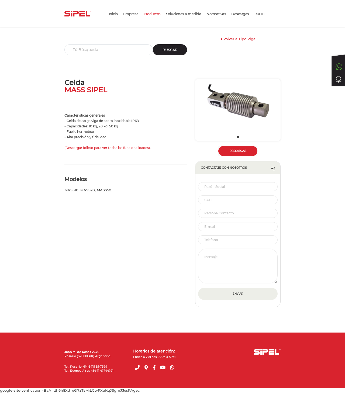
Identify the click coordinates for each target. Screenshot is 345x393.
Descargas (240, 14)
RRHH (259, 14)
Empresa (131, 14)
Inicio (113, 14)
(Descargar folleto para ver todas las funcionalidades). (107, 148)
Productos (152, 14)
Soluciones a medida (183, 14)
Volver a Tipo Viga (238, 39)
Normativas (216, 14)
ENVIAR (238, 294)
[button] (238, 137)
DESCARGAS (237, 151)
